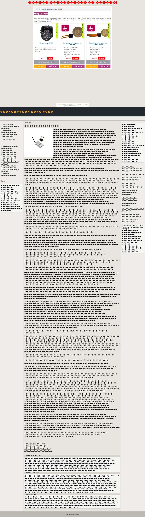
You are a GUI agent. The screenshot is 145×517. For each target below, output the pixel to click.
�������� (8, 124)
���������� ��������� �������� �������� (133, 185)
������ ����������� (36, 445)
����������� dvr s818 (34, 443)
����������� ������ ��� (69, 309)
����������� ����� (103, 401)
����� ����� (8, 140)
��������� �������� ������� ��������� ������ (132, 168)
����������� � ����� (84, 131)
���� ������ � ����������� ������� (129, 192)
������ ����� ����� (133, 174)
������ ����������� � (76, 274)
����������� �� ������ (37, 449)
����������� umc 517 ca (35, 447)
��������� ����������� (38, 451)
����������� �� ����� (44, 414)
